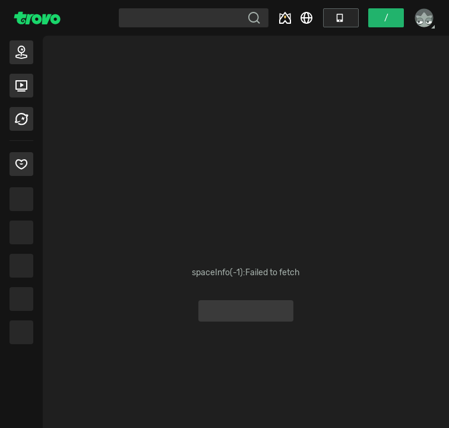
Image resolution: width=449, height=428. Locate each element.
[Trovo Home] (37, 18)
